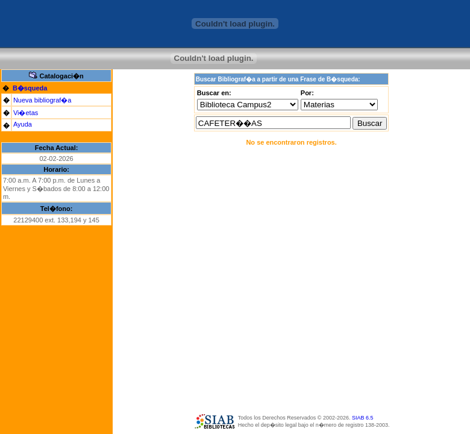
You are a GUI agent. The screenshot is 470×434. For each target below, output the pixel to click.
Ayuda (22, 124)
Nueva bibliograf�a (42, 100)
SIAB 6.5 (363, 418)
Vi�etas (25, 112)
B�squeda (30, 88)
